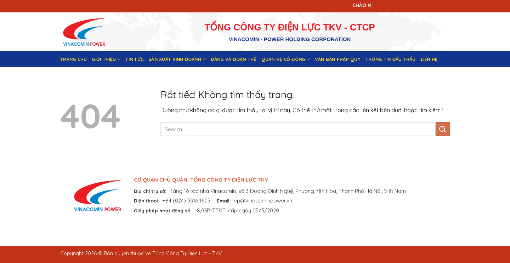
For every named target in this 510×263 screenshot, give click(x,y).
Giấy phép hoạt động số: (163, 210)
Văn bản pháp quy (338, 59)
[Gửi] (443, 129)
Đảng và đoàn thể (233, 59)
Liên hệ (429, 59)
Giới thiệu (106, 59)
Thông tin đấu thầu (391, 59)
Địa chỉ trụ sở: (150, 191)
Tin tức (134, 59)
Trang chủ (73, 59)
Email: (224, 201)
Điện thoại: (146, 201)
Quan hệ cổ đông (285, 59)
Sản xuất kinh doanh (177, 59)
